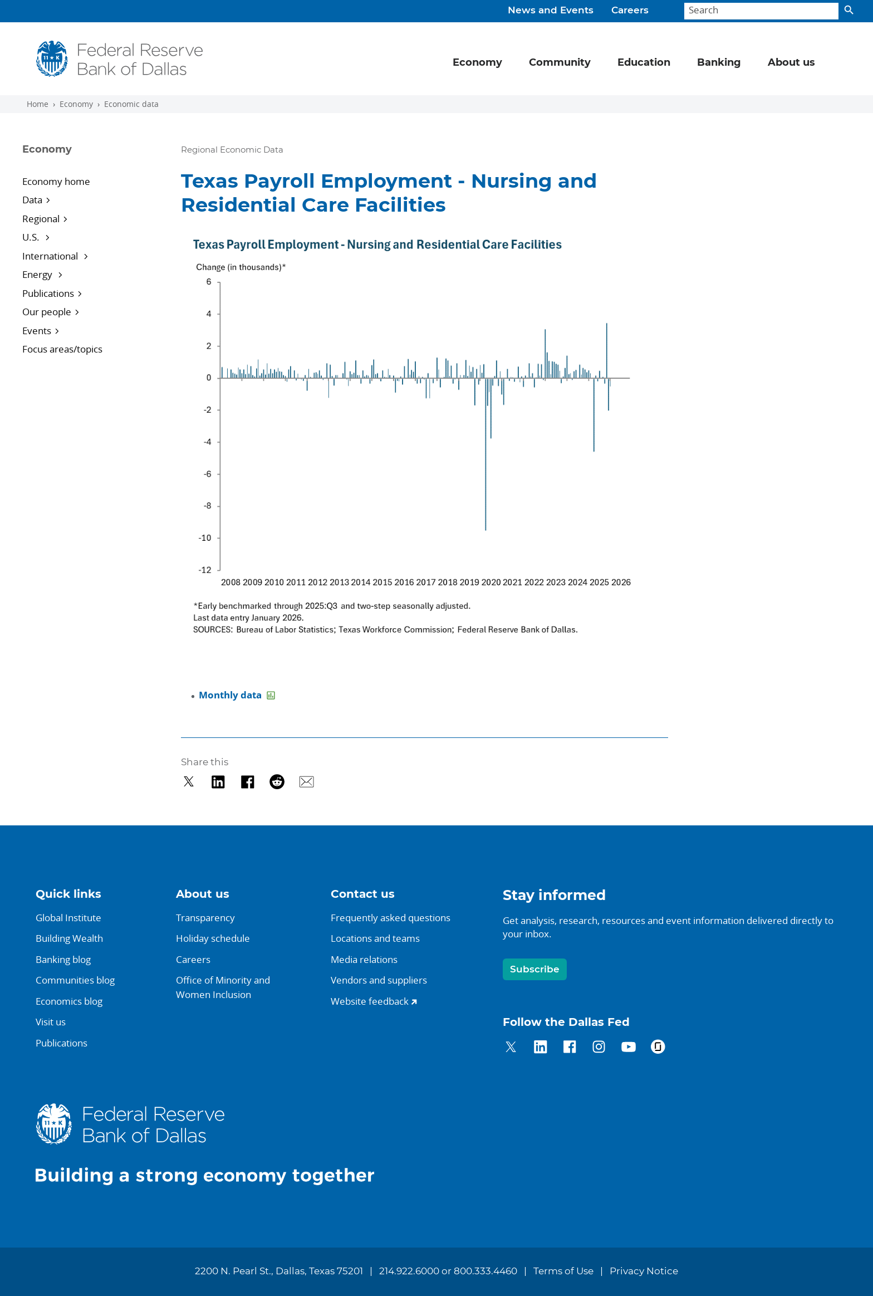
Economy (76, 104)
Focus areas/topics (62, 349)
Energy (38, 274)
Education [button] (643, 63)
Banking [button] (719, 63)
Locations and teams (375, 938)
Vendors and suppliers (379, 980)
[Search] (761, 11)
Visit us (51, 1021)
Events (36, 330)
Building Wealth (69, 938)
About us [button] (791, 63)
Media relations (364, 959)
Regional (41, 218)
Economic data (131, 104)
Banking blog (63, 959)
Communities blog (75, 980)
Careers (630, 10)
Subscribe (535, 969)
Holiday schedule (213, 938)
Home (37, 104)
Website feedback (370, 1001)
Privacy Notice (644, 1271)
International (51, 256)
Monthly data (231, 694)
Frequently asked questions (390, 917)
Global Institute (68, 917)
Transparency (205, 917)
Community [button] (560, 63)
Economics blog (69, 1001)
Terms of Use (563, 1271)
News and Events (551, 10)
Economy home (56, 181)
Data (32, 199)
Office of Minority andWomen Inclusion (223, 987)
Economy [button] (477, 63)
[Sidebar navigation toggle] (87, 159)
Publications (48, 293)
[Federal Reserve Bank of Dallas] (119, 58)
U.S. (32, 237)
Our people (46, 311)
